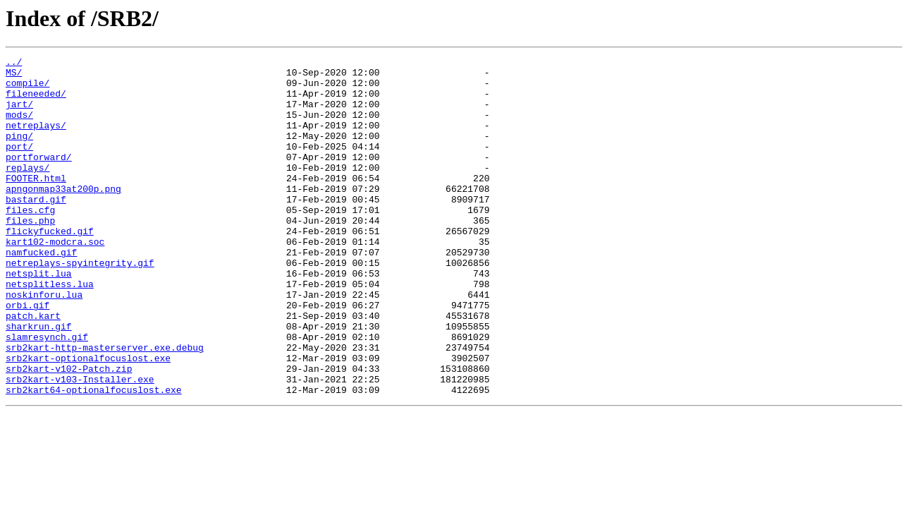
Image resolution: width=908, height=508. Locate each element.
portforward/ (39, 177)
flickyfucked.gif (50, 266)
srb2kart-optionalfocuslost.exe (88, 419)
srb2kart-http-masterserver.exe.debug (105, 406)
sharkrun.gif (39, 381)
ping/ (19, 152)
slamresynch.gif (47, 393)
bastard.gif (36, 228)
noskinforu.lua (44, 343)
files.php (30, 254)
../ (14, 63)
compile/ (27, 89)
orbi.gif (27, 355)
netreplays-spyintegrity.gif (80, 304)
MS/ (14, 76)
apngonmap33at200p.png (63, 216)
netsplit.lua (39, 317)
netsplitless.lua (50, 330)
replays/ (27, 190)
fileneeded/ (36, 101)
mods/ (19, 127)
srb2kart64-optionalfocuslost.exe (94, 457)
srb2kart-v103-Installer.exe (80, 444)
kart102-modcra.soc (55, 279)
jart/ (19, 114)
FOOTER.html (36, 203)
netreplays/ (36, 139)
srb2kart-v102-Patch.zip (69, 431)
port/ (19, 165)
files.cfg (30, 241)
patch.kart (33, 368)
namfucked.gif (41, 292)
